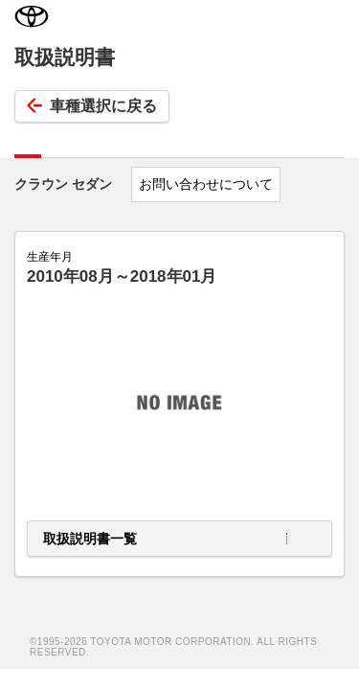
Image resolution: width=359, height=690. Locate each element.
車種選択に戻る (92, 106)
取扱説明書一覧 (90, 538)
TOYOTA (31, 19)
